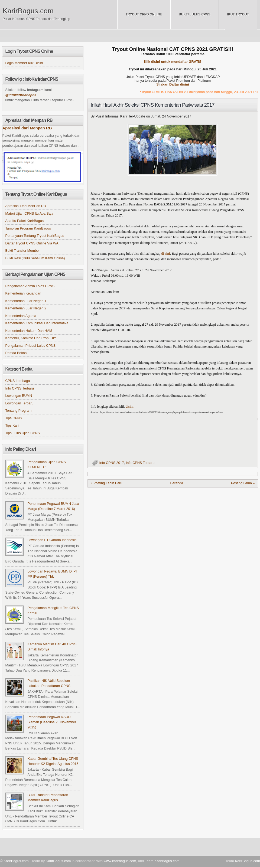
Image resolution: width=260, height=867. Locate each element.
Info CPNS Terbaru (140, 463)
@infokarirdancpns (21, 95)
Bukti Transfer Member (22, 251)
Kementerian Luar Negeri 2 (25, 308)
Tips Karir (12, 425)
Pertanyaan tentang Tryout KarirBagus (34, 236)
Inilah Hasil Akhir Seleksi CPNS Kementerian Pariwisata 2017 (152, 105)
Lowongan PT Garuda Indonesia (52, 540)
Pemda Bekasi (16, 353)
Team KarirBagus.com (162, 861)
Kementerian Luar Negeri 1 (25, 301)
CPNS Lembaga (17, 381)
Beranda (176, 483)
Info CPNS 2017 (111, 463)
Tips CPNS (13, 418)
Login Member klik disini (24, 63)
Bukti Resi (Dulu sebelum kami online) (35, 258)
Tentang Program (18, 411)
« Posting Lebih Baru (106, 483)
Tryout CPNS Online (144, 14)
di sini (165, 254)
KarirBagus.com (28, 11)
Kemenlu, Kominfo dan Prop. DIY (30, 338)
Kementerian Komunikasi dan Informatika (37, 323)
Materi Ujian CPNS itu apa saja (29, 213)
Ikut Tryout (238, 14)
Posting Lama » (243, 483)
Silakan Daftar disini (172, 84)
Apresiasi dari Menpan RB (27, 128)
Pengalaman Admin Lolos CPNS (30, 286)
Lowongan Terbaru (19, 403)
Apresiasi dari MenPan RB (25, 206)
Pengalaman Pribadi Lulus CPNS (30, 346)
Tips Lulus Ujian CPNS (22, 433)
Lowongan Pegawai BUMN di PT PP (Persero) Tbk (53, 574)
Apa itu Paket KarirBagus (24, 221)
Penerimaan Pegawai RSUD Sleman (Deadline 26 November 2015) (52, 722)
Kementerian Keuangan (23, 293)
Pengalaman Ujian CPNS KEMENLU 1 (47, 464)
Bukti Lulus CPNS (194, 14)
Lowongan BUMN (18, 396)
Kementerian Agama (20, 316)
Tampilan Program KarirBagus (28, 228)
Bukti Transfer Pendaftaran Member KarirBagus (48, 797)
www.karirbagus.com (120, 861)
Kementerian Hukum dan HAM (28, 331)
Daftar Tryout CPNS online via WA (31, 243)
